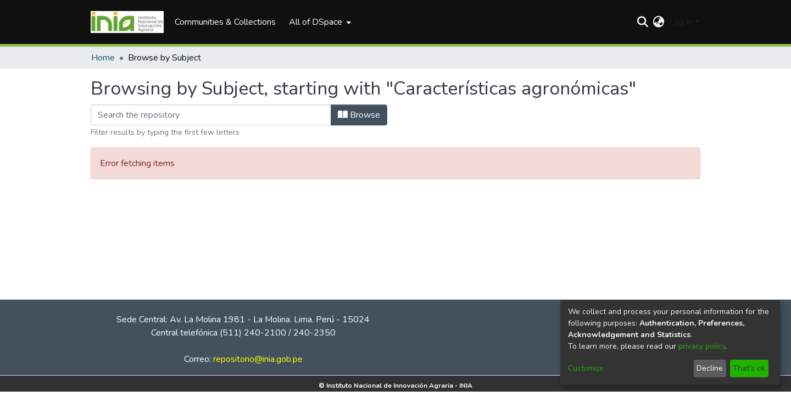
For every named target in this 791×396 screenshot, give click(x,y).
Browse (359, 115)
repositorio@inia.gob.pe (258, 359)
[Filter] (211, 115)
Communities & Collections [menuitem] (225, 22)
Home (103, 58)
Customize (586, 368)
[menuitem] (319, 22)
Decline (710, 368)
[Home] (127, 22)
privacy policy (701, 346)
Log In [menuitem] (681, 22)
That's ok (749, 368)
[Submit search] (643, 22)
